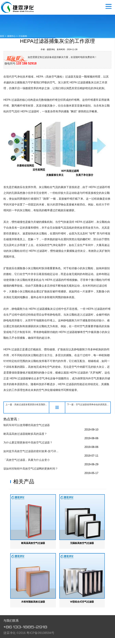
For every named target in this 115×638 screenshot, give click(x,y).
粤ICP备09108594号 (40, 633)
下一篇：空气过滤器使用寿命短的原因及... (88, 404)
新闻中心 (11, 36)
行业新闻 (23, 36)
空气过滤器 (17, 7)
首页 (2, 36)
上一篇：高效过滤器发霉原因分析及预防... (26, 404)
